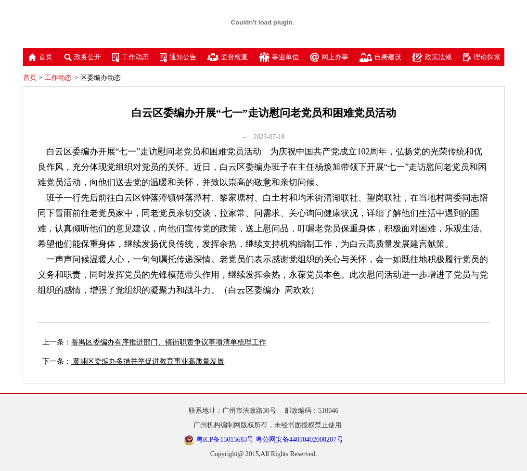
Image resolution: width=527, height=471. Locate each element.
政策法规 (432, 57)
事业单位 (279, 57)
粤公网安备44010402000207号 (299, 439)
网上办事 (329, 57)
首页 (40, 57)
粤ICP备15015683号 (225, 439)
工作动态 (130, 57)
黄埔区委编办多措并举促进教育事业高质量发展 (148, 361)
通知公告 (178, 57)
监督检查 (227, 57)
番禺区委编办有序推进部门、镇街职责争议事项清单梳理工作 (168, 342)
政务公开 (82, 57)
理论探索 (482, 57)
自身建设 (380, 57)
